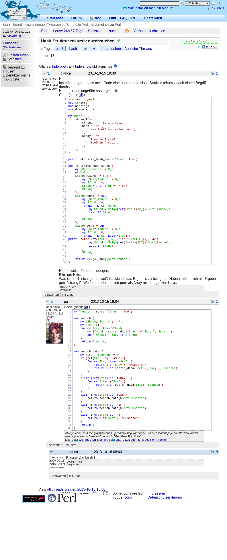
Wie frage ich (85, 497)
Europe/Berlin (12, 35)
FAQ (123, 18)
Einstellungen (16, 55)
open (64, 66)
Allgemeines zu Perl (106, 24)
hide (55, 66)
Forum (76, 18)
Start (6, 24)
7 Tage (78, 31)
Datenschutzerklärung (165, 554)
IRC (133, 18)
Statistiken (96, 31)
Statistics (12, 59)
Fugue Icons (122, 554)
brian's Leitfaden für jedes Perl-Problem (139, 497)
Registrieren (12, 47)
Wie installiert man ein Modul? (148, 8)
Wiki (112, 18)
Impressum (156, 550)
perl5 (60, 49)
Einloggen (11, 43)
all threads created (76, 546)
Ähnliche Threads (138, 49)
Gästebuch (153, 18)
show (87, 66)
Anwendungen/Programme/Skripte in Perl (56, 24)
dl (81, 95)
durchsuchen (111, 49)
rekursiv (89, 49)
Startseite (55, 18)
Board (17, 24)
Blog (95, 18)
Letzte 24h (61, 31)
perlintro (104, 497)
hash (73, 49)
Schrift (217, 8)
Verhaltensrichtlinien (149, 31)
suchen (115, 31)
